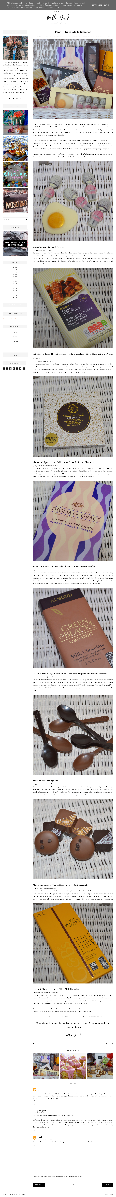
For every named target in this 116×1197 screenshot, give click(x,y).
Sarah (39, 1137)
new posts (38, 1184)
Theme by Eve (109, 1194)
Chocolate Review (64, 36)
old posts (107, 1184)
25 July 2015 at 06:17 (39, 1112)
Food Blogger (76, 36)
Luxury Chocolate (99, 36)
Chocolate (53, 36)
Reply (35, 1104)
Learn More (97, 5)
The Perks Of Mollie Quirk (16, 1194)
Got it (106, 5)
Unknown (41, 1089)
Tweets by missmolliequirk (12, 319)
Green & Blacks (87, 36)
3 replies (37, 1043)
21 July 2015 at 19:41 (44, 1091)
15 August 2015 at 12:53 (45, 1139)
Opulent (109, 36)
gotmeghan (41, 1111)
